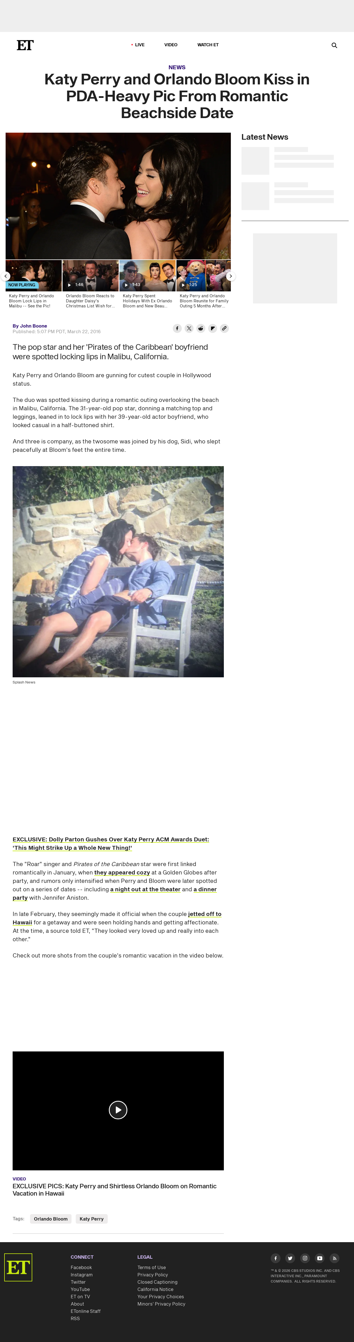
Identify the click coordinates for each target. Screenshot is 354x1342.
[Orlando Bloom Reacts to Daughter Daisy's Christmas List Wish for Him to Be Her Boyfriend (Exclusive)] (90, 286)
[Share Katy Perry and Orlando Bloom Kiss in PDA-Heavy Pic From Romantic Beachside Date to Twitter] (189, 329)
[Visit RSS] (334, 1259)
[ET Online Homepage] (25, 45)
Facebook (81, 1267)
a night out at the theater (145, 889)
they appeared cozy (122, 873)
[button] (118, 1110)
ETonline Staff (86, 1311)
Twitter (78, 1282)
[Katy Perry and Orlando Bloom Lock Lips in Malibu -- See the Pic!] (33, 286)
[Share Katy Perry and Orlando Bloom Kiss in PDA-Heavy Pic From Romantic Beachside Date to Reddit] (201, 329)
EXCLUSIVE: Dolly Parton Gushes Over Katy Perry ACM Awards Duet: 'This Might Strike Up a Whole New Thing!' (111, 843)
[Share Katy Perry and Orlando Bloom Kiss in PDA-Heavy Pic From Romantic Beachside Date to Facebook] (177, 329)
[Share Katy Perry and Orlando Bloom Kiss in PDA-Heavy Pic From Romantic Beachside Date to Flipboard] (213, 329)
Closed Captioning (157, 1282)
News (177, 67)
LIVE (140, 45)
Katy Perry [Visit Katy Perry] (92, 1219)
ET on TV (80, 1296)
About (77, 1304)
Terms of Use (151, 1267)
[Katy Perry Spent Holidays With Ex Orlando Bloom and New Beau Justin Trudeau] (147, 286)
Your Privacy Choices (160, 1296)
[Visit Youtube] (320, 1259)
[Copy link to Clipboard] (224, 329)
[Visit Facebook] (276, 1259)
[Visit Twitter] (290, 1259)
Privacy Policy (152, 1275)
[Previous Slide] (5, 276)
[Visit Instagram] (305, 1259)
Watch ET (208, 45)
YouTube (80, 1289)
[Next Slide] (231, 276)
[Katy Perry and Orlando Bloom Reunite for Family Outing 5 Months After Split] (204, 286)
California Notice (155, 1289)
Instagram (82, 1275)
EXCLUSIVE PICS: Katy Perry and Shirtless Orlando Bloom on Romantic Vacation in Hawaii (115, 1190)
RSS (75, 1318)
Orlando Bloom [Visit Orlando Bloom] (51, 1219)
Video (171, 45)
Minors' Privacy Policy (161, 1304)
